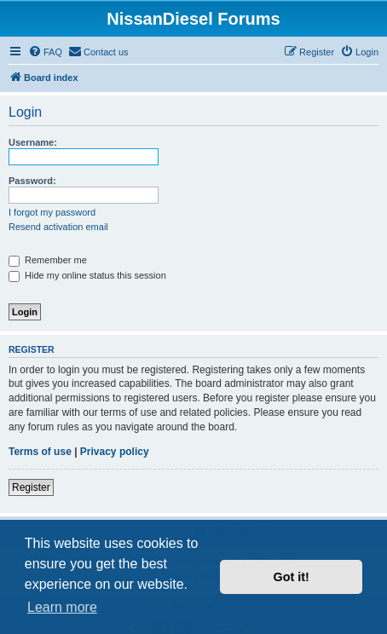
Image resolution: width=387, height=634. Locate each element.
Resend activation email (58, 227)
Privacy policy (114, 452)
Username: (33, 142)
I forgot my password (52, 212)
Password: (32, 181)
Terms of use (40, 452)
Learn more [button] (62, 607)
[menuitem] (45, 52)
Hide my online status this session (87, 275)
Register (31, 487)
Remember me (48, 260)
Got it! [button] (291, 577)
